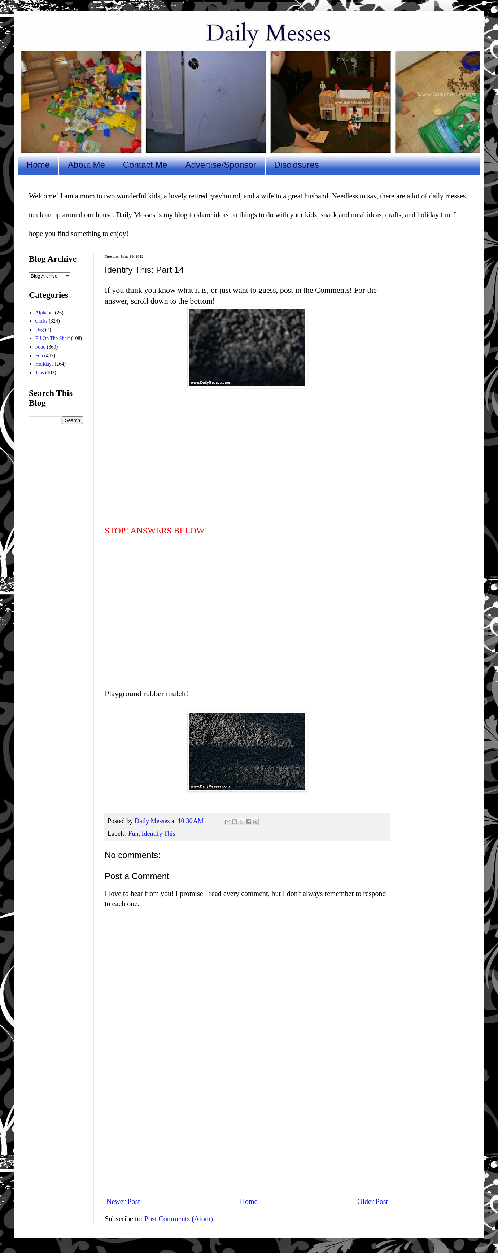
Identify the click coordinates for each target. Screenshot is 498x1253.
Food (40, 347)
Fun (133, 833)
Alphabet (44, 312)
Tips (39, 372)
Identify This (158, 833)
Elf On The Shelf (52, 338)
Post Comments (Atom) (178, 1219)
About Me (86, 165)
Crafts (41, 321)
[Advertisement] (247, 1131)
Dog (39, 329)
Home (38, 165)
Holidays (44, 364)
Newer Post (123, 1201)
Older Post (372, 1201)
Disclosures (296, 165)
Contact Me (145, 165)
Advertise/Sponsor (220, 165)
